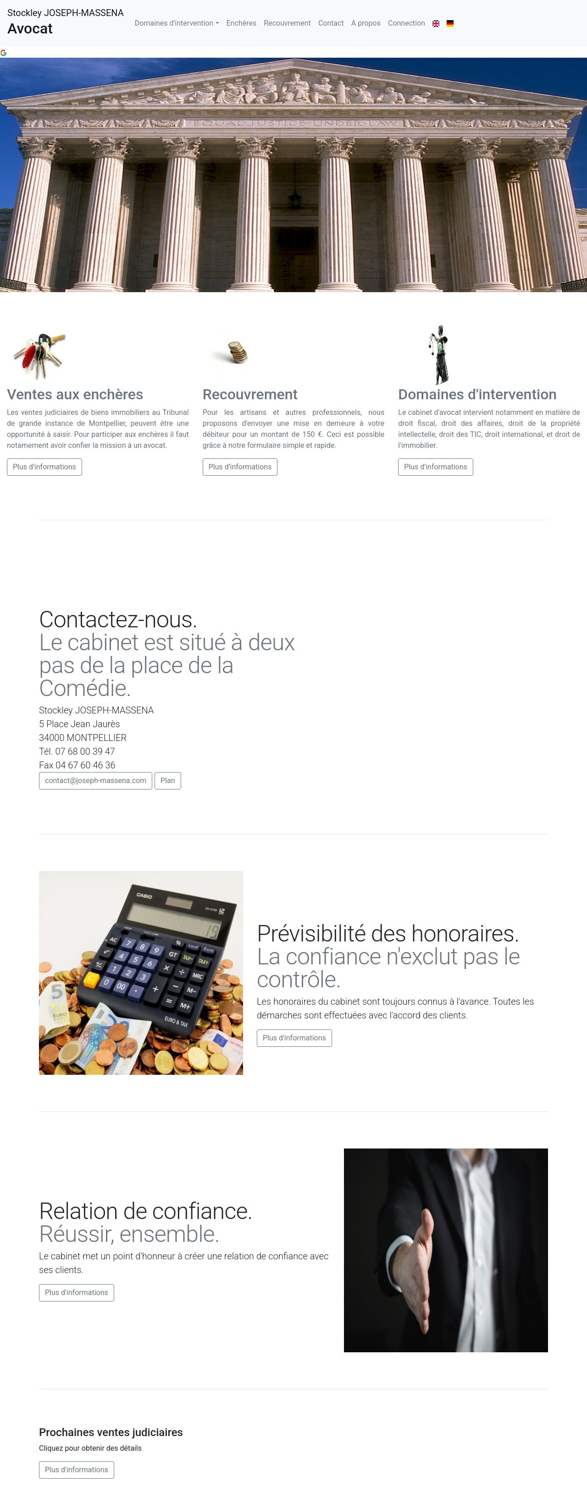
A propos (366, 23)
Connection (406, 23)
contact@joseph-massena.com (95, 780)
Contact (331, 23)
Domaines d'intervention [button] (174, 23)
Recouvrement (287, 23)
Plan (168, 780)
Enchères (242, 23)
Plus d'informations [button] (44, 467)
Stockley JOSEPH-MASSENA (65, 22)
